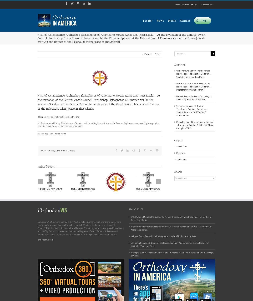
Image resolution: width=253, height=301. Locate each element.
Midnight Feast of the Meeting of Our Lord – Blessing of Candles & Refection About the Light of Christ (194, 125)
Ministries (180, 153)
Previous (148, 54)
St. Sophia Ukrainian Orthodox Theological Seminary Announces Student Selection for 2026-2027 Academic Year (170, 245)
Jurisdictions (60, 134)
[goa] (100, 78)
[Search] (213, 53)
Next (157, 54)
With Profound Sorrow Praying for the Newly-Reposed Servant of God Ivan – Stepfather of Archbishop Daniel (193, 73)
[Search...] (192, 53)
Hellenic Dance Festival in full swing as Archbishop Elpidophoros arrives (163, 236)
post (44, 117)
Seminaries (181, 159)
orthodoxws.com (45, 239)
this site (75, 117)
